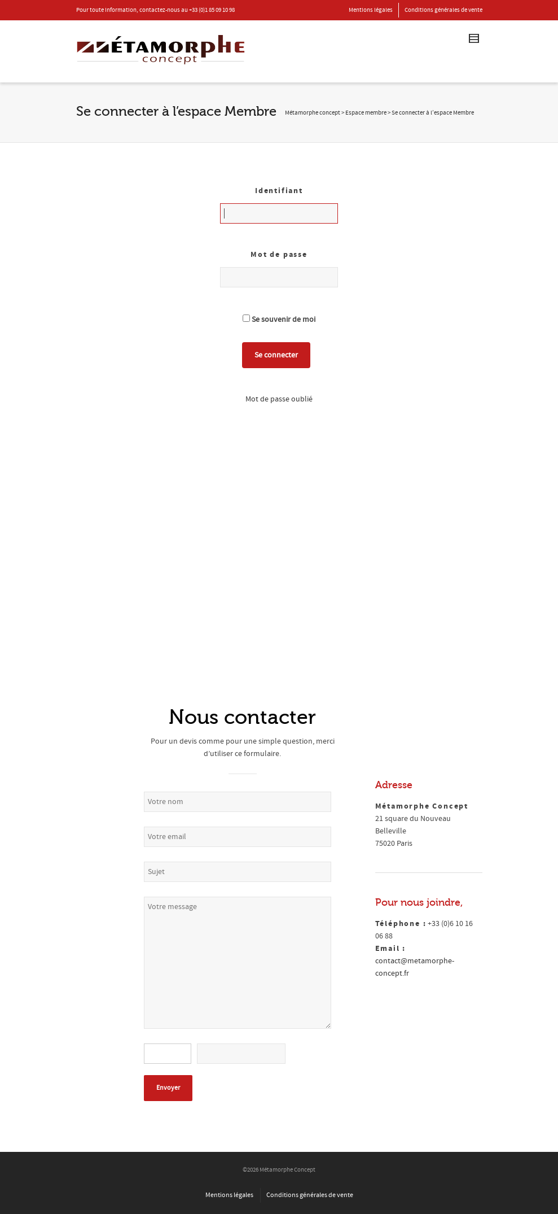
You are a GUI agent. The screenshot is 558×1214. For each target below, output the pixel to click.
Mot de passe (279, 254)
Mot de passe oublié (279, 399)
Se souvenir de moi (279, 320)
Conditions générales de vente (443, 10)
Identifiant (279, 190)
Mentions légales (371, 10)
